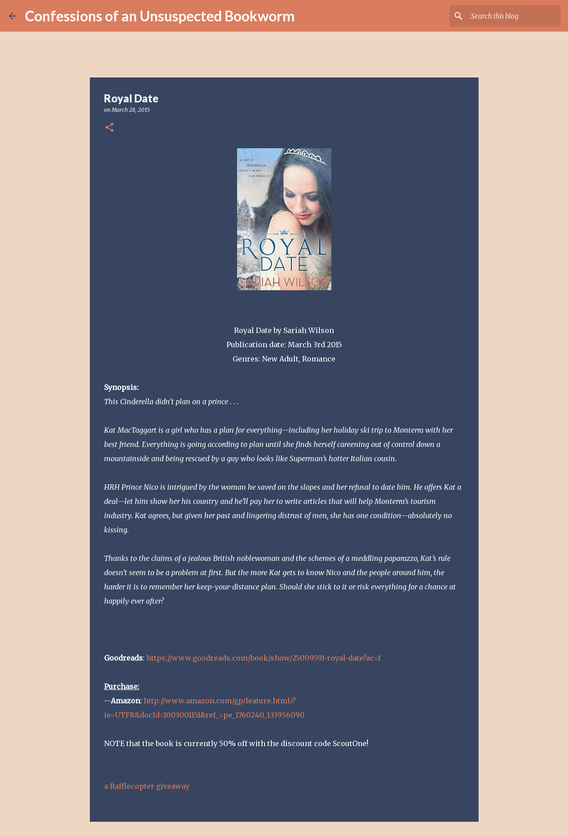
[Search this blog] (514, 16)
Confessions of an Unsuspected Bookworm (160, 15)
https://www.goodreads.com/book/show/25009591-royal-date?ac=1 (263, 657)
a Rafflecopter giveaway (146, 786)
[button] (109, 128)
